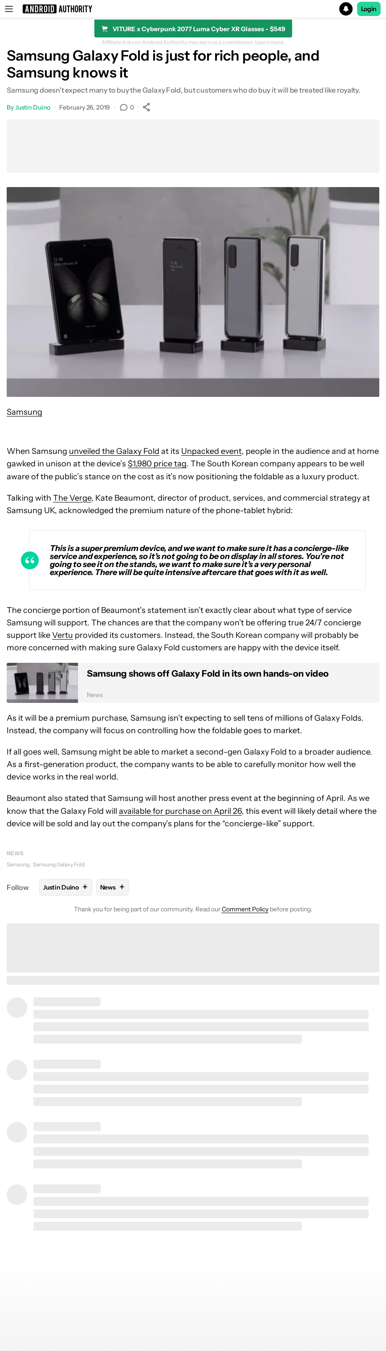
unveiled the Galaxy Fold (114, 451)
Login (369, 9)
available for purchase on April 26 (180, 811)
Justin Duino (32, 107)
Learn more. (270, 42)
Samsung (24, 412)
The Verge (72, 498)
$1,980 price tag (157, 464)
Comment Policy (245, 909)
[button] (193, 9)
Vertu (62, 635)
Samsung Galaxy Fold (59, 864)
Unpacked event (211, 451)
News (15, 853)
